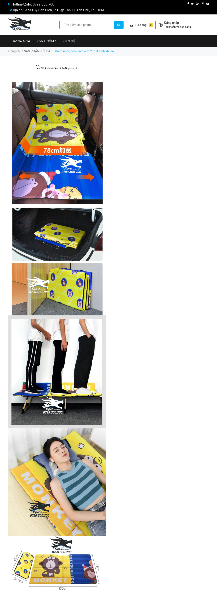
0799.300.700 (43, 4)
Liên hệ (69, 41)
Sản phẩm (46, 41)
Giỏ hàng (141, 25)
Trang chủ (20, 41)
